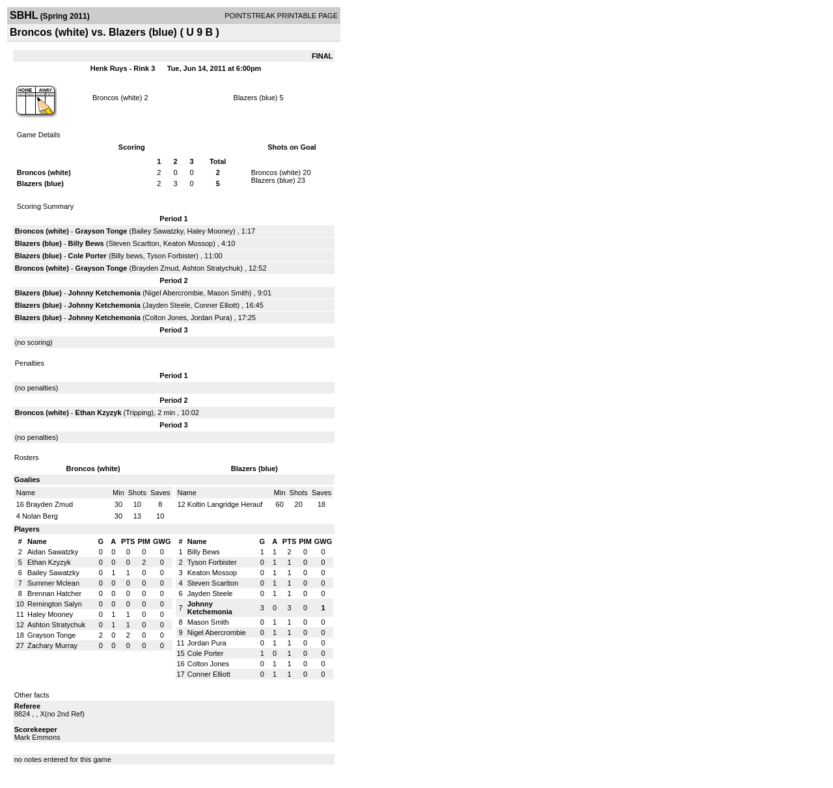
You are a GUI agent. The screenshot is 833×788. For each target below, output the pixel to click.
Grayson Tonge (101, 231)
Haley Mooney (210, 231)
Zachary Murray (52, 645)
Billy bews (127, 256)
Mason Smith (228, 293)
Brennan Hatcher (54, 593)
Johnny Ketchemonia (104, 293)
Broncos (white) (117, 98)
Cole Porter (87, 256)
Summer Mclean (53, 583)
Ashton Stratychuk (211, 268)
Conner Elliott (215, 305)
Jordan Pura (210, 317)
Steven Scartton (133, 243)
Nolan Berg (40, 516)
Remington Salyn (54, 604)
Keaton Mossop (188, 243)
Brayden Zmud (154, 268)
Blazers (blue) (256, 98)
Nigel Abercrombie (174, 293)
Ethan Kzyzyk (98, 412)
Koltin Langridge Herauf (225, 504)
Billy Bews (86, 243)
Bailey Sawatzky (157, 231)
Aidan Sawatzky (52, 552)
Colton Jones (166, 317)
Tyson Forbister (171, 256)
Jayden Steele (168, 305)
